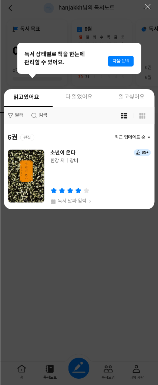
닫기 (148, 7)
